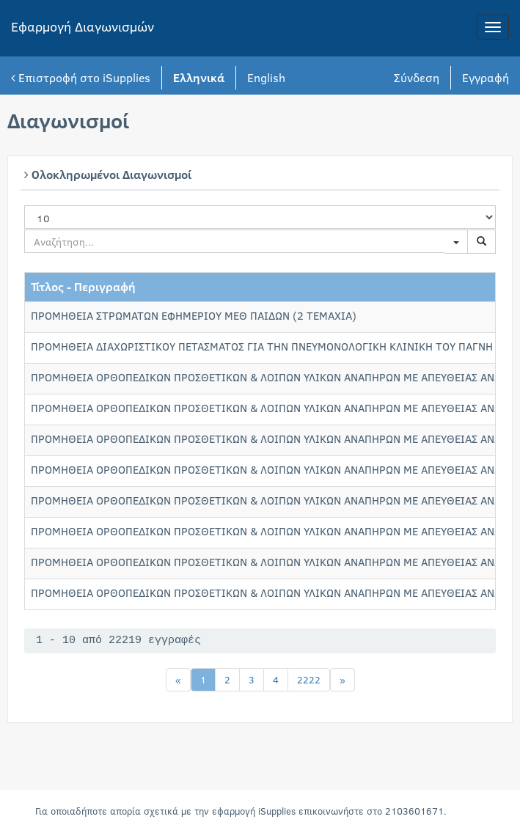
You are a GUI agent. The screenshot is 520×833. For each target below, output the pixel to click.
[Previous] (178, 680)
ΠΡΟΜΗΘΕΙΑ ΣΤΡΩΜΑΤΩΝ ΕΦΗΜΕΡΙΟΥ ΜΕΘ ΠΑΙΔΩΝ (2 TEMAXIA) (193, 315)
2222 (309, 679)
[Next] (342, 680)
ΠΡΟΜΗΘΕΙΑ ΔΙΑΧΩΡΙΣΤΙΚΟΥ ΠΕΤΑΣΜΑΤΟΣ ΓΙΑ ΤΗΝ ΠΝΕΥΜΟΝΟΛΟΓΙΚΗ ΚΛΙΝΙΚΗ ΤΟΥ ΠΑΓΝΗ (262, 346)
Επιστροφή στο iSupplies (80, 77)
